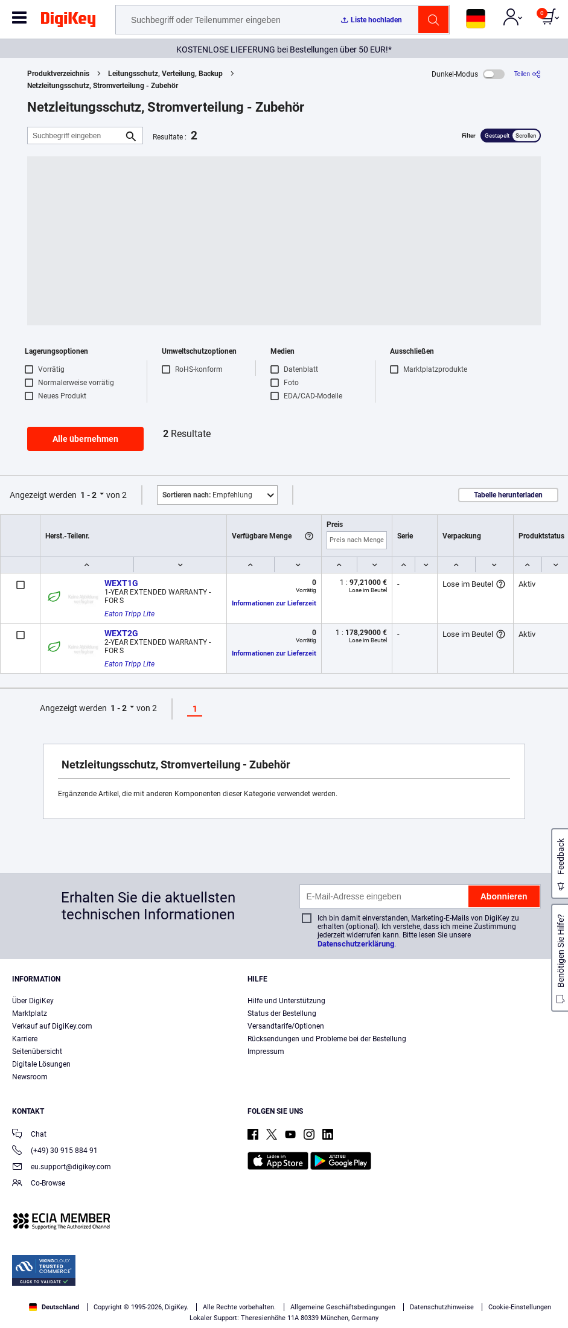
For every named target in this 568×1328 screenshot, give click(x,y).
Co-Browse (38, 1184)
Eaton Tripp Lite (129, 614)
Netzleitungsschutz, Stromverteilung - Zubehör (102, 85)
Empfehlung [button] (207, 495)
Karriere (24, 1039)
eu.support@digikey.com (61, 1167)
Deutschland (54, 1307)
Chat (29, 1135)
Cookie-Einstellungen (519, 1307)
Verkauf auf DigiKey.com (52, 1026)
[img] (68, 21)
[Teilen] (527, 74)
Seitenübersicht (37, 1051)
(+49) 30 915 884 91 (55, 1151)
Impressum (265, 1051)
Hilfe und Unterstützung (286, 1001)
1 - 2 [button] (88, 495)
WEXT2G (121, 633)
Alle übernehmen (85, 439)
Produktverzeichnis (58, 73)
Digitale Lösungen (41, 1064)
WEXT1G (121, 583)
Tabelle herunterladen (508, 495)
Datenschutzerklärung (356, 943)
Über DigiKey (33, 1001)
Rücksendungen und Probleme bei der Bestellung (326, 1039)
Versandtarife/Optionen (285, 1026)
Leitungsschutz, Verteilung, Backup (165, 73)
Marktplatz (29, 1013)
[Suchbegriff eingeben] (75, 135)
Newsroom (30, 1077)
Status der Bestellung (281, 1013)
